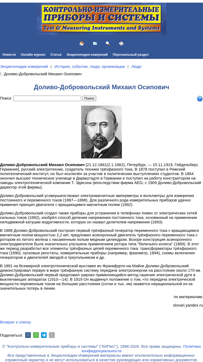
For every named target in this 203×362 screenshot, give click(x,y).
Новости (9, 55)
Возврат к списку (15, 322)
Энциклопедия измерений (87, 55)
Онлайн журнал (33, 55)
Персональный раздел (131, 55)
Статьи (56, 55)
